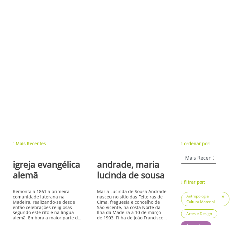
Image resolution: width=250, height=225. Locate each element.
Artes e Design (199, 213)
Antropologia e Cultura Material (205, 198)
